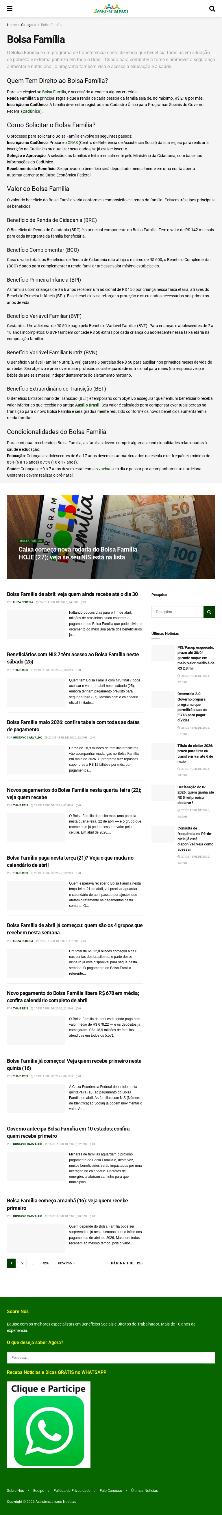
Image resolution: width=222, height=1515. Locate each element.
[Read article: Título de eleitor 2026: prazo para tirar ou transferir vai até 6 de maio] (163, 751)
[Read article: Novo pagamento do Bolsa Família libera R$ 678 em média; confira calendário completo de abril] (36, 1030)
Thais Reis (20, 670)
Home (11, 25)
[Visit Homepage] (111, 8)
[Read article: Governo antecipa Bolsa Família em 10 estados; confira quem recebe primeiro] (36, 1166)
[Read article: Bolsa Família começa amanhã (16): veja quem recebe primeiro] (36, 1238)
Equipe (38, 1490)
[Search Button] (212, 8)
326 (46, 1263)
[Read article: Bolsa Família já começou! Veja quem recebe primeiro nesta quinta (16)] (36, 1098)
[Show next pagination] (66, 1263)
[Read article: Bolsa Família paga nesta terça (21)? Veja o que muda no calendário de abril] (36, 895)
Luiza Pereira (23, 602)
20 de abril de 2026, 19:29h (52, 873)
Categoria (28, 25)
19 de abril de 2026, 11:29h (57, 940)
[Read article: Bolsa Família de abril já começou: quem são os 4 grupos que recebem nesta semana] (36, 963)
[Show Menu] (9, 8)
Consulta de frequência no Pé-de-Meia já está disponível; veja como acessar (195, 839)
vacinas (105, 468)
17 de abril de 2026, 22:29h (52, 1008)
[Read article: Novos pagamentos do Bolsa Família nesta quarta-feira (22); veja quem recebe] (36, 827)
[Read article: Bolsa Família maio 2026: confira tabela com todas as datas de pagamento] (36, 759)
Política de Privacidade (71, 1490)
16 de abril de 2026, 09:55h (52, 1076)
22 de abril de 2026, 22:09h (66, 737)
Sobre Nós (15, 1490)
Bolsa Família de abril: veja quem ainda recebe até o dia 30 (72, 594)
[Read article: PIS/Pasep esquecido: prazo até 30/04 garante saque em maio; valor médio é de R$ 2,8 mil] (163, 653)
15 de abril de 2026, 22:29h (66, 1144)
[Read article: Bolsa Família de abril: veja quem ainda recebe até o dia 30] (36, 624)
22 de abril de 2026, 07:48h (52, 805)
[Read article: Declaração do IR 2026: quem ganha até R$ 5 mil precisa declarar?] (163, 793)
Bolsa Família (51, 25)
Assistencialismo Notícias (56, 1502)
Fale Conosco (111, 1490)
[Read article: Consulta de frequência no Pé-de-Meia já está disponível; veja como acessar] (163, 834)
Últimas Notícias (144, 1490)
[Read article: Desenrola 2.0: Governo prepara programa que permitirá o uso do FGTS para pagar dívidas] (163, 699)
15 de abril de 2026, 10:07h (66, 1216)
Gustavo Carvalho (27, 737)
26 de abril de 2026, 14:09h (57, 602)
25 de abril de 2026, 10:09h (52, 670)
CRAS (73, 142)
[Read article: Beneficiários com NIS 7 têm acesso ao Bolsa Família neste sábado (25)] (36, 692)
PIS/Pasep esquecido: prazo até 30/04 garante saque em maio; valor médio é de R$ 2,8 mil (195, 658)
